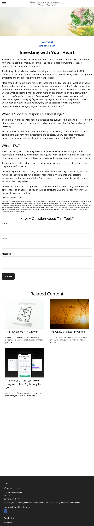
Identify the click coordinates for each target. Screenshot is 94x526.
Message (6, 253)
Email (4, 238)
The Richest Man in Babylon (21, 331)
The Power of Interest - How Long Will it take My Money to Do (23, 384)
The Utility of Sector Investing (67, 331)
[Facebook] (5, 511)
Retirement (8, 522)
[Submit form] (8, 276)
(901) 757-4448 (15, 488)
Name (5, 223)
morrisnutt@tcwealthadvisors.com (17, 507)
